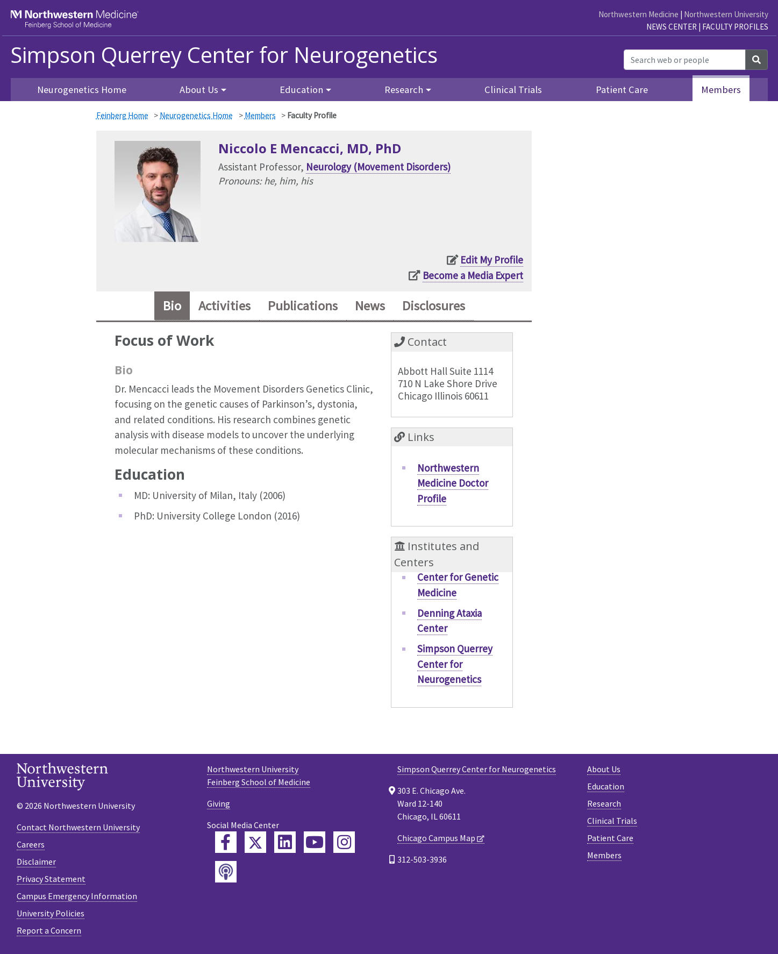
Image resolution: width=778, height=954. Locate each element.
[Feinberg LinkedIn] (285, 842)
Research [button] (403, 89)
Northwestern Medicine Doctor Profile (452, 483)
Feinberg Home (122, 115)
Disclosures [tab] (433, 305)
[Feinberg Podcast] (226, 871)
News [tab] (370, 305)
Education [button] (301, 89)
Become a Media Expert (473, 275)
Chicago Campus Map (436, 837)
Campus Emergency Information (77, 896)
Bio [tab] (172, 305)
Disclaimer (36, 861)
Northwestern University (726, 14)
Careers (31, 844)
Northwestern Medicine (638, 14)
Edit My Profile (491, 259)
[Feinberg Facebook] (226, 842)
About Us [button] (199, 89)
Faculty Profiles (735, 27)
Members (721, 89)
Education (605, 786)
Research (604, 803)
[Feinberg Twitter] (255, 842)
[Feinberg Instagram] (344, 842)
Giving (218, 803)
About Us (603, 769)
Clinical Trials (513, 89)
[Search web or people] (685, 59)
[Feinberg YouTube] (314, 842)
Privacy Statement (51, 878)
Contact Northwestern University (78, 827)
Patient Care (622, 89)
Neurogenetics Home (81, 89)
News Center (671, 27)
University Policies (50, 913)
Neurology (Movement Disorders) (378, 166)
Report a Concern (49, 930)
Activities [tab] (224, 305)
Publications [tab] (303, 305)
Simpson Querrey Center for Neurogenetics (224, 55)
